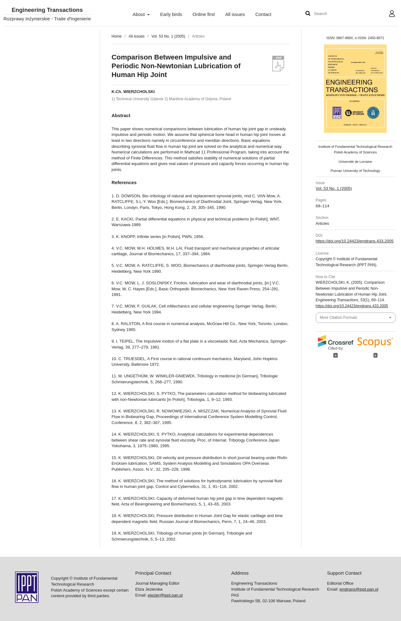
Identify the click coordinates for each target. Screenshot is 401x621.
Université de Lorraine (355, 161)
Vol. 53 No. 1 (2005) (168, 36)
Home (117, 36)
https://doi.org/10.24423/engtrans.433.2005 (355, 241)
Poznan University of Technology (355, 171)
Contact (263, 14)
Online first (204, 14)
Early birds (171, 14)
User (387, 14)
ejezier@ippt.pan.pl (165, 595)
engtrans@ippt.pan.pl (359, 589)
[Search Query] (333, 14)
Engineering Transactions (47, 10)
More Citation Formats (338, 317)
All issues (235, 14)
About (139, 14)
